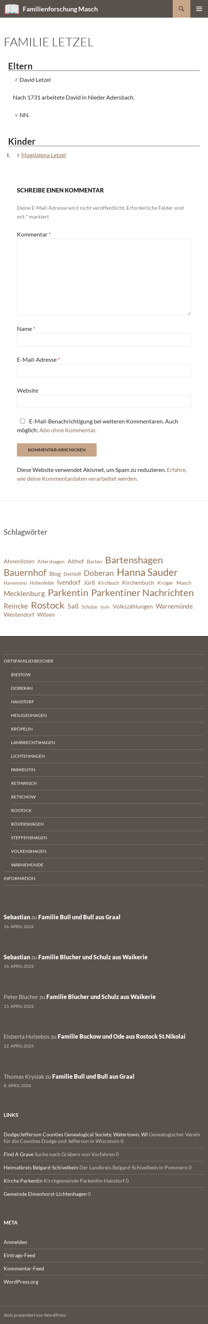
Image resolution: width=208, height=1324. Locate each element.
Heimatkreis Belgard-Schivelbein (41, 1167)
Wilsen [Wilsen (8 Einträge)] (46, 614)
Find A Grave (18, 1154)
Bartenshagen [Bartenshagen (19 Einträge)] (134, 559)
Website (27, 390)
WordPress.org (21, 1281)
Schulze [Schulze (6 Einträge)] (89, 607)
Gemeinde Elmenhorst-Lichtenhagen (45, 1194)
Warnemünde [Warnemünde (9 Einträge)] (174, 606)
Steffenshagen (29, 837)
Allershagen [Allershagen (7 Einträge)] (51, 561)
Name (26, 328)
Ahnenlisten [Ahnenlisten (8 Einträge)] (19, 561)
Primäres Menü (199, 9)
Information (19, 878)
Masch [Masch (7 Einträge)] (183, 583)
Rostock (21, 810)
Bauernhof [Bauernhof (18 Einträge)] (25, 572)
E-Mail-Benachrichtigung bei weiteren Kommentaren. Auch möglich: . (97, 425)
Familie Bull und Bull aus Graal (79, 916)
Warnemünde (27, 864)
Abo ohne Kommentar (67, 429)
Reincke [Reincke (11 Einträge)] (16, 606)
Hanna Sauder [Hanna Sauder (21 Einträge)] (147, 572)
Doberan (22, 688)
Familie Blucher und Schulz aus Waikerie (93, 956)
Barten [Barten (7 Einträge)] (94, 561)
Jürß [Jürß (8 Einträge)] (89, 582)
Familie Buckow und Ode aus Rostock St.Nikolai (122, 1036)
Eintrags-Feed (19, 1255)
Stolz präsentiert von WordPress (35, 1315)
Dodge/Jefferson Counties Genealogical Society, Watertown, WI (76, 1134)
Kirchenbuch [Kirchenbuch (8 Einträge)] (138, 582)
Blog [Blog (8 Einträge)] (55, 573)
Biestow (21, 674)
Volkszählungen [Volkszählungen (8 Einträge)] (133, 606)
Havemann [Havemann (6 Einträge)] (15, 583)
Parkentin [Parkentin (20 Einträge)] (68, 592)
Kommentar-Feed (24, 1268)
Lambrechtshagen (33, 742)
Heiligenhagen (29, 715)
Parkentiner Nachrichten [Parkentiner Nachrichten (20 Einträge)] (142, 592)
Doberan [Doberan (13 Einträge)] (99, 573)
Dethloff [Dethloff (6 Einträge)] (72, 574)
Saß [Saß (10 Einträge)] (73, 606)
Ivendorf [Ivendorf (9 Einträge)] (68, 582)
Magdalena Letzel (43, 154)
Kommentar (34, 234)
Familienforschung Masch (60, 9)
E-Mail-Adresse (38, 359)
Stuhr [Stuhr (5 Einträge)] (105, 607)
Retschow (23, 797)
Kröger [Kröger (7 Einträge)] (165, 583)
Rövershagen (27, 824)
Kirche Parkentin (23, 1180)
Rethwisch (24, 783)
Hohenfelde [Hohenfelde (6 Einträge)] (42, 583)
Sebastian (17, 916)
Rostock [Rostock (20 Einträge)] (48, 605)
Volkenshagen (28, 851)
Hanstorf (22, 701)
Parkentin (23, 769)
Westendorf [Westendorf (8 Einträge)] (19, 614)
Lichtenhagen (28, 756)
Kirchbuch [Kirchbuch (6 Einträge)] (108, 583)
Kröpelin (22, 729)
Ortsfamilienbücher (28, 661)
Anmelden (15, 1242)
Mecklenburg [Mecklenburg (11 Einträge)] (24, 593)
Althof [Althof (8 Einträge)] (76, 561)
